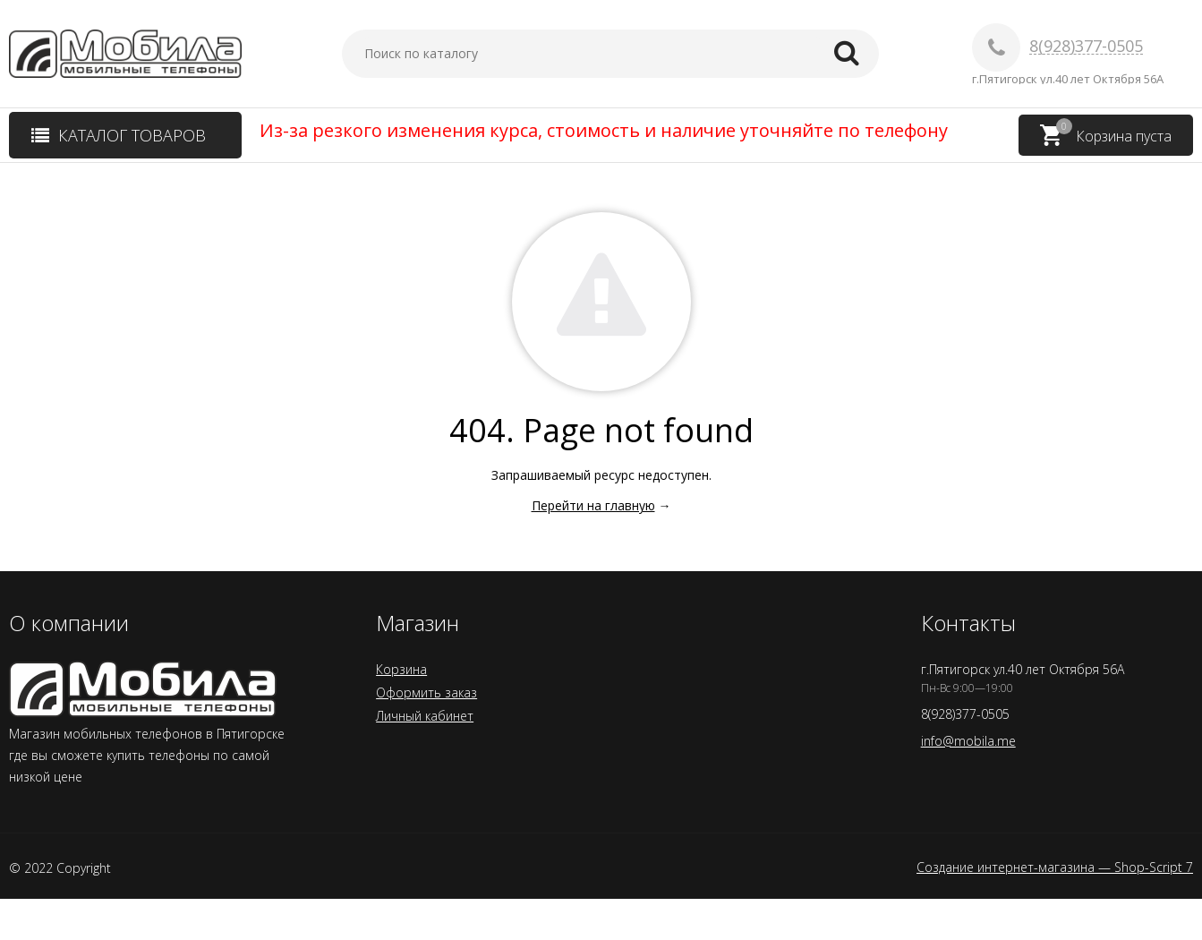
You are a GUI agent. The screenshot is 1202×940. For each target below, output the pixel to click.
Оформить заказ (426, 692)
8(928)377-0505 (1086, 46)
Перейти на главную (593, 505)
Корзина (401, 669)
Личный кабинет (424, 715)
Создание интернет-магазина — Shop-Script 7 (1054, 867)
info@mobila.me (968, 740)
